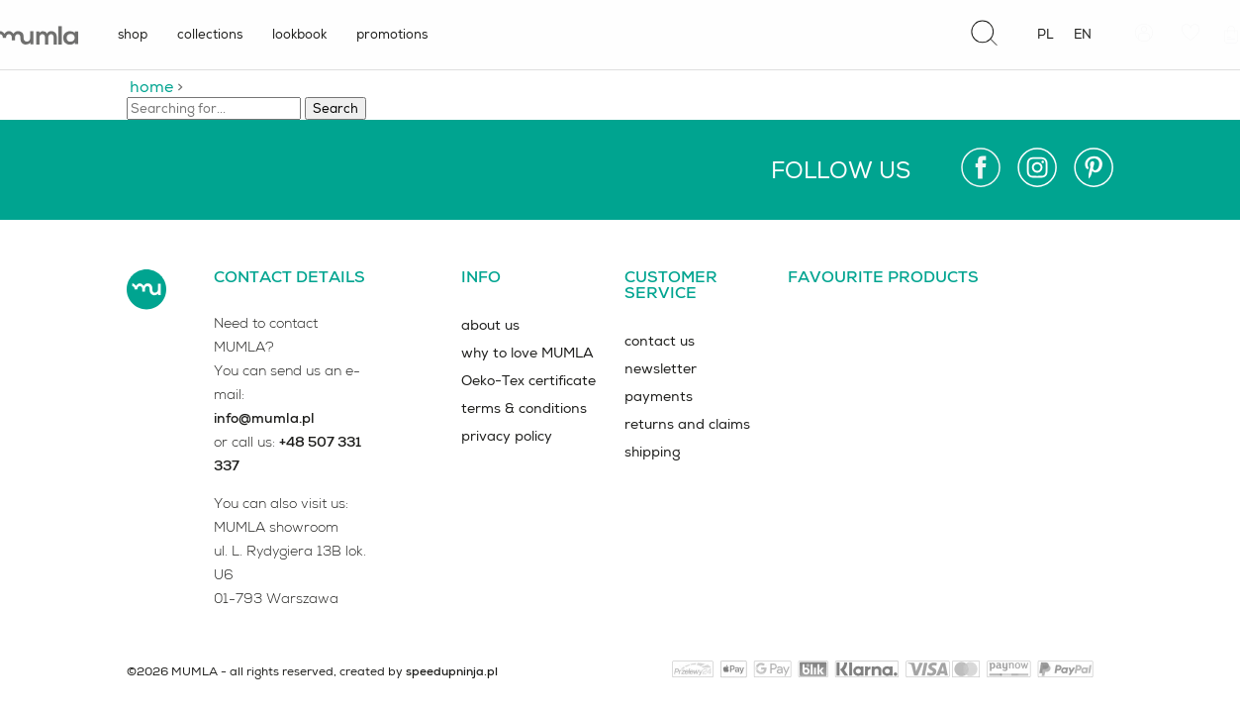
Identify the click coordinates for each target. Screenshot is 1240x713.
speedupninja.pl (452, 671)
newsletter (660, 368)
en (1083, 34)
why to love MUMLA (527, 352)
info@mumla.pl (264, 418)
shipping (652, 451)
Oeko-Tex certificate (528, 380)
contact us (659, 341)
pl (1045, 34)
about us (490, 325)
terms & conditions (524, 408)
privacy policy (506, 436)
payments (658, 396)
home (151, 86)
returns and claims (687, 424)
